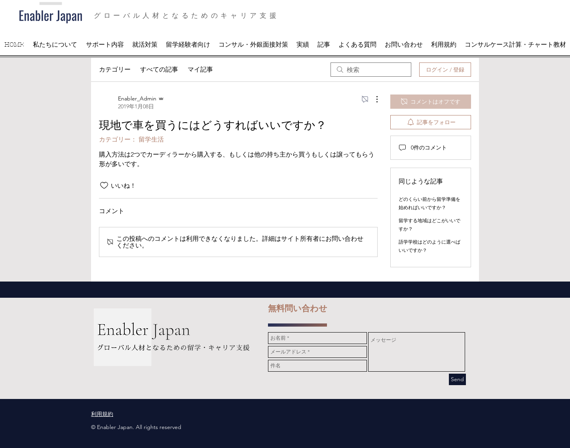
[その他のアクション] (373, 99)
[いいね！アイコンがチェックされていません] (104, 185)
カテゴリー (115, 69)
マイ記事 (200, 69)
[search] (371, 69)
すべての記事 (159, 69)
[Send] (457, 379)
